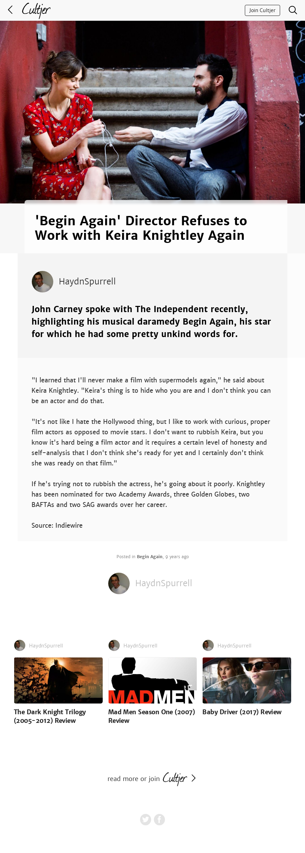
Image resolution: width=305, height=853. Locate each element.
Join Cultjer (262, 10)
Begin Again (150, 557)
